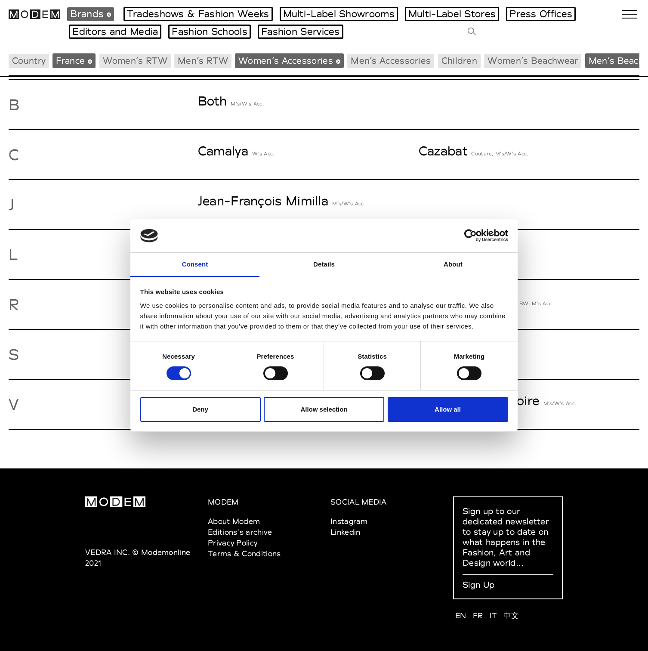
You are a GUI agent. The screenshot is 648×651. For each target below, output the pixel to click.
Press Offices (540, 13)
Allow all (448, 409)
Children (459, 60)
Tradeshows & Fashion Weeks (198, 13)
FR (478, 615)
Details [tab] (324, 263)
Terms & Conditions (244, 553)
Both (212, 100)
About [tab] (453, 263)
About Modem (234, 521)
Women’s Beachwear (533, 60)
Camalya (223, 150)
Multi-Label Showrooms (339, 13)
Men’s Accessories (391, 60)
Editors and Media (115, 31)
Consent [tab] (195, 263)
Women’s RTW (135, 60)
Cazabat (443, 150)
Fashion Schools (209, 31)
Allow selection (323, 409)
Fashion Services (300, 31)
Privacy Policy (232, 542)
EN (460, 615)
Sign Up (478, 585)
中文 (511, 615)
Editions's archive (240, 531)
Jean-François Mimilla (263, 200)
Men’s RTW (203, 60)
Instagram (349, 521)
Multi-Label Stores (452, 13)
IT (493, 615)
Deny (200, 409)
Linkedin (345, 531)
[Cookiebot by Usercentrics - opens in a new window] (470, 235)
